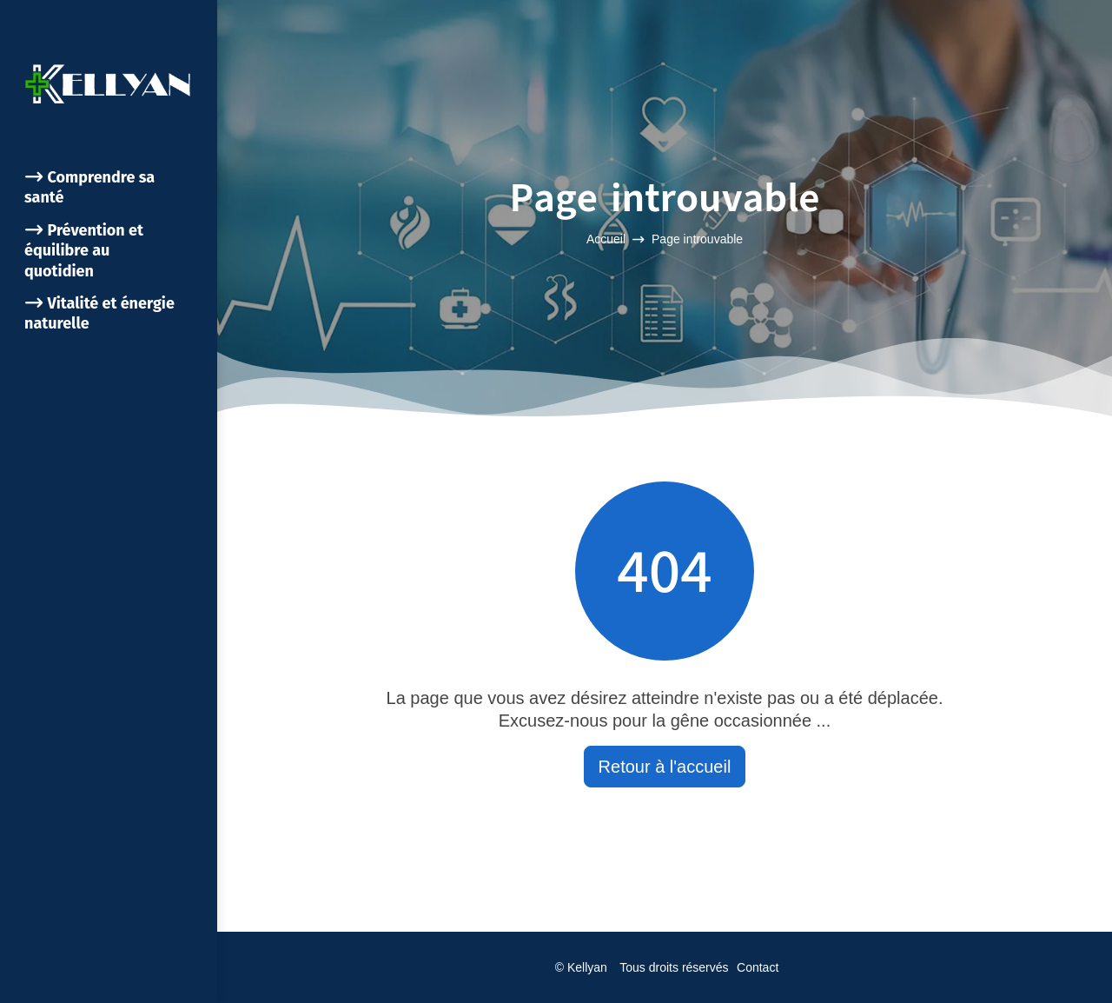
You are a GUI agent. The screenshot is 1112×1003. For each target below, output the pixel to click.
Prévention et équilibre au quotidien (83, 251)
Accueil (606, 239)
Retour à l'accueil (665, 766)
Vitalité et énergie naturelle (99, 313)
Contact (757, 967)
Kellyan (587, 967)
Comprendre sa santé (89, 187)
